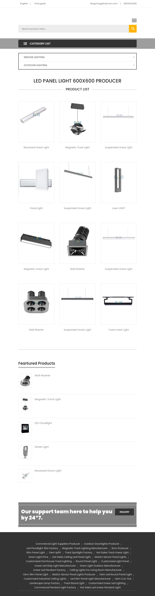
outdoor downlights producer (101, 543)
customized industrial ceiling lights (45, 578)
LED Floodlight (43, 423)
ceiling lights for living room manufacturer (96, 570)
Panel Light (36, 208)
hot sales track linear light (112, 552)
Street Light (42, 447)
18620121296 (130, 3)
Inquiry (124, 512)
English (24, 3)
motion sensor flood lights (110, 557)
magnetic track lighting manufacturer (85, 548)
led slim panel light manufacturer (90, 578)
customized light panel (115, 561)
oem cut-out (123, 578)
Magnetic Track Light (77, 147)
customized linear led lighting (107, 583)
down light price (38, 557)
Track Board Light (74, 583)
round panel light (86, 561)
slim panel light (35, 552)
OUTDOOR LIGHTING (79, 65)
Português (40, 3)
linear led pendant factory (49, 570)
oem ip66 (55, 552)
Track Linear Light (119, 329)
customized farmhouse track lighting (49, 561)
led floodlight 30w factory (42, 548)
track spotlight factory (78, 552)
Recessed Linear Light (36, 147)
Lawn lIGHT (118, 208)
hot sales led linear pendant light (100, 587)
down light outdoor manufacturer (100, 565)
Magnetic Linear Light (36, 269)
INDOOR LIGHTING (79, 57)
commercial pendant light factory (55, 587)
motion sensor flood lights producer (73, 574)
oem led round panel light (115, 574)
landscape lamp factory (44, 583)
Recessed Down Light (48, 470)
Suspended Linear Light (118, 147)
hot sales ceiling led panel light (71, 557)
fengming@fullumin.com (104, 3)
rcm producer (120, 548)
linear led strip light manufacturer (55, 565)
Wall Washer (77, 269)
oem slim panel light (35, 574)
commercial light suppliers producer (58, 543)
